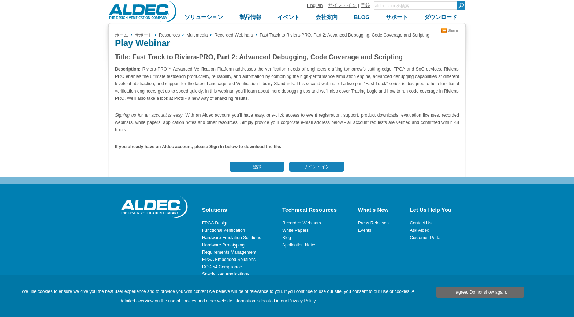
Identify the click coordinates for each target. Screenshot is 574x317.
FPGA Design (215, 223)
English (315, 5)
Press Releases (373, 223)
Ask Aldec (419, 230)
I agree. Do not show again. (480, 292)
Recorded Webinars (301, 223)
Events (365, 230)
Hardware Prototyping (223, 245)
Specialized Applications (225, 274)
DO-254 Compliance (222, 266)
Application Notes (299, 245)
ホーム (121, 35)
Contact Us (420, 223)
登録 (365, 5)
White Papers (295, 230)
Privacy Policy (302, 300)
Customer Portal (425, 237)
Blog (286, 237)
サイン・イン (342, 5)
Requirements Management (229, 252)
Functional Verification (223, 230)
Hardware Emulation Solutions (231, 237)
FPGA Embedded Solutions (229, 259)
